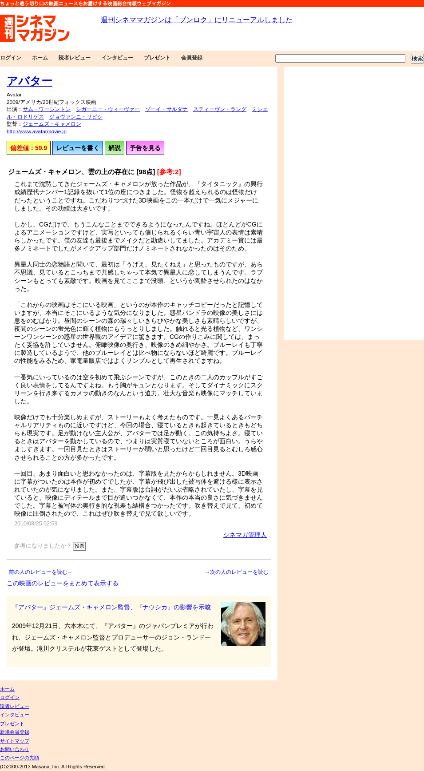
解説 (114, 147)
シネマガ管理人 (245, 534)
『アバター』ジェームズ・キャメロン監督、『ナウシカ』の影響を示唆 (111, 607)
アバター (29, 81)
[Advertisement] (314, 203)
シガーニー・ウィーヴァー (108, 109)
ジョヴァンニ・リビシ (76, 117)
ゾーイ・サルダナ (166, 109)
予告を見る (145, 147)
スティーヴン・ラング (219, 109)
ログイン (10, 58)
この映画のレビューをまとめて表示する (63, 583)
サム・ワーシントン (47, 109)
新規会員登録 (14, 732)
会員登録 (191, 58)
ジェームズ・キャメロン (52, 124)
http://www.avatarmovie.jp (37, 131)
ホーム (40, 58)
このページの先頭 (19, 757)
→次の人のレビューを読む (237, 572)
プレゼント (157, 58)
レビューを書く (77, 147)
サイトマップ (14, 740)
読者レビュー (75, 58)
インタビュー (117, 58)
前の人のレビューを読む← (41, 572)
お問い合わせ (14, 749)
